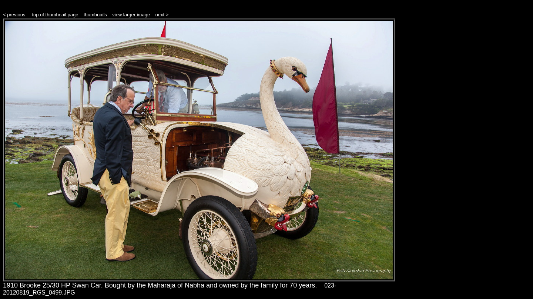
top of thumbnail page (55, 14)
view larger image (131, 14)
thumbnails (95, 14)
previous (16, 14)
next (160, 14)
